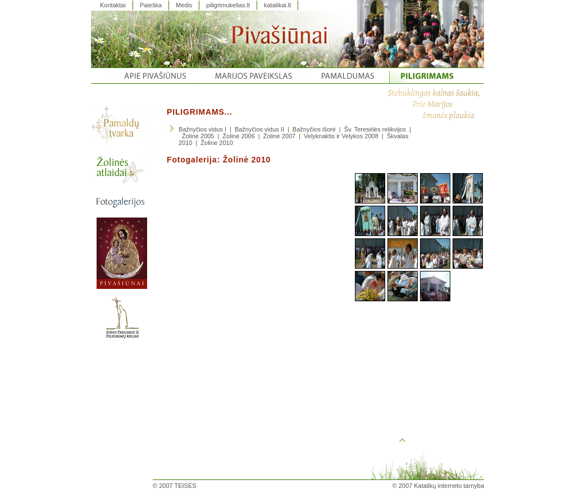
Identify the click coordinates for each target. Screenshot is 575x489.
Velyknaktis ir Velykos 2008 (341, 136)
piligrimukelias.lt (228, 5)
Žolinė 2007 (279, 136)
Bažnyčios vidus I (202, 129)
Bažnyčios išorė (314, 129)
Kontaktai (113, 5)
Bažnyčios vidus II (259, 129)
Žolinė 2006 (238, 136)
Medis (184, 5)
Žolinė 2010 (216, 142)
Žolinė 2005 (198, 136)
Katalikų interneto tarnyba (449, 485)
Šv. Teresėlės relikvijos (375, 129)
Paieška (151, 5)
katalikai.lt (277, 5)
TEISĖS (186, 485)
